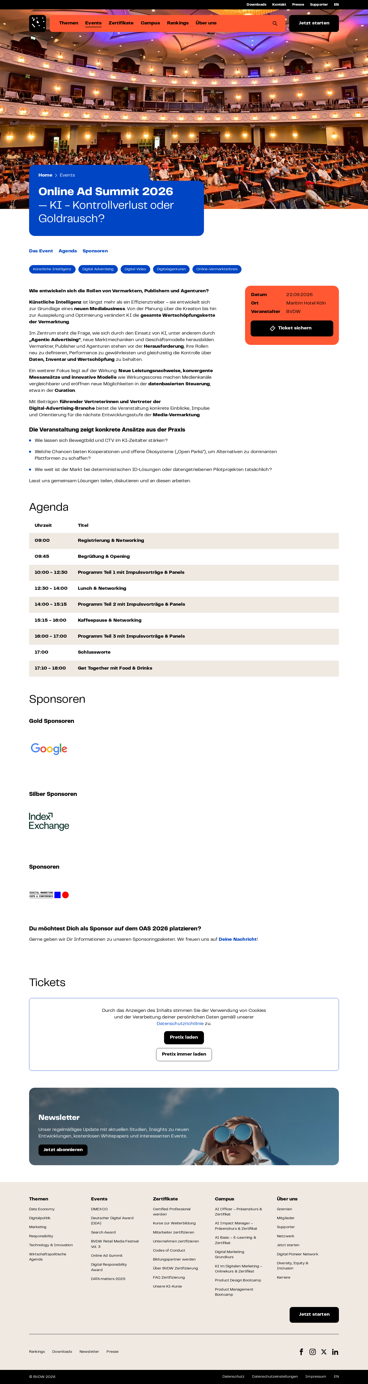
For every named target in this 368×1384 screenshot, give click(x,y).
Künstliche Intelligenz (52, 269)
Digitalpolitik (39, 1218)
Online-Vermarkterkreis (217, 269)
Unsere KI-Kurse (167, 1286)
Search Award (103, 1232)
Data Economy (41, 1209)
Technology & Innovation (51, 1245)
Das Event (41, 251)
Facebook (301, 1352)
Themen (38, 1199)
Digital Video (135, 269)
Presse (298, 4)
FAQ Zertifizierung (169, 1277)
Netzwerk (285, 1236)
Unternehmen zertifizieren (176, 1241)
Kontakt (279, 4)
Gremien (284, 1209)
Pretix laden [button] (184, 1038)
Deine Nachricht (238, 940)
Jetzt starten (314, 23)
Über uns (287, 1199)
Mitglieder (286, 1218)
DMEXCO (99, 1209)
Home (45, 175)
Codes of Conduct (169, 1250)
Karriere (283, 1277)
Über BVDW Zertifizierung (175, 1268)
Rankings (37, 1351)
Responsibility (41, 1236)
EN (336, 4)
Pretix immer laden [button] (184, 1054)
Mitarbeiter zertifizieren (173, 1232)
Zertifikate (165, 1199)
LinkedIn (335, 1352)
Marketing (37, 1227)
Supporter (319, 4)
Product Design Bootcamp (238, 1280)
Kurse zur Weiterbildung (174, 1223)
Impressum (315, 1376)
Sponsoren (95, 251)
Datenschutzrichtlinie (180, 1024)
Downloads (256, 4)
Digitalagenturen (171, 269)
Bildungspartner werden (174, 1259)
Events (67, 175)
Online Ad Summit (107, 1255)
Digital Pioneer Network (297, 1254)
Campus (224, 1199)
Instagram (312, 1352)
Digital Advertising (98, 269)
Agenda (68, 251)
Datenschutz (233, 1376)
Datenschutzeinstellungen (275, 1376)
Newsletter (89, 1351)
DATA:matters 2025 (108, 1279)
